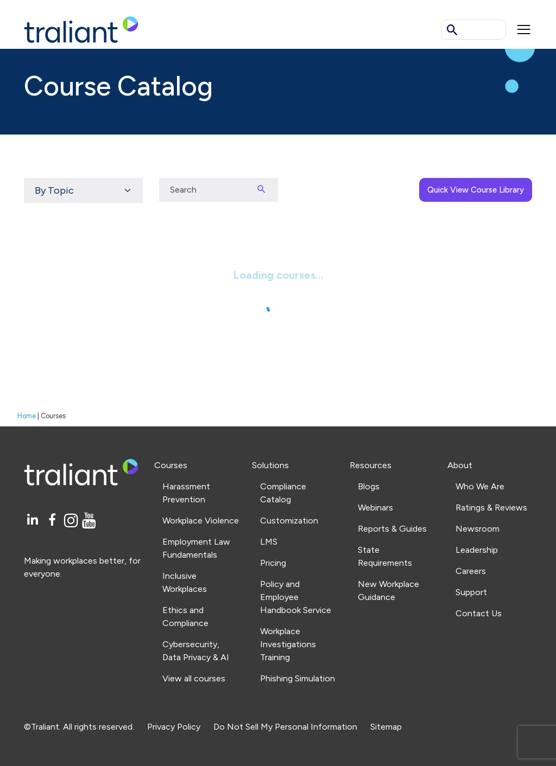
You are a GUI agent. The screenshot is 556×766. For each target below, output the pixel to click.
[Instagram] (73, 520)
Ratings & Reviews (491, 507)
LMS (268, 542)
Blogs (369, 486)
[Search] (261, 190)
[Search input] (202, 190)
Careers (471, 571)
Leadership (477, 550)
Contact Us (479, 613)
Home (26, 416)
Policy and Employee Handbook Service (295, 597)
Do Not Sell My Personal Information (285, 727)
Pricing (273, 563)
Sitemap (386, 727)
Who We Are (480, 486)
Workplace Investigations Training (288, 644)
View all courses (193, 678)
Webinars (375, 507)
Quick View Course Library (475, 190)
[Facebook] (54, 520)
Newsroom (478, 529)
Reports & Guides (392, 529)
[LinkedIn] (34, 520)
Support (471, 592)
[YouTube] (89, 520)
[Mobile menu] (524, 29)
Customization (289, 520)
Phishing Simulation (297, 678)
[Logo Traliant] (81, 29)
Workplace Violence (200, 520)
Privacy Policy (173, 727)
